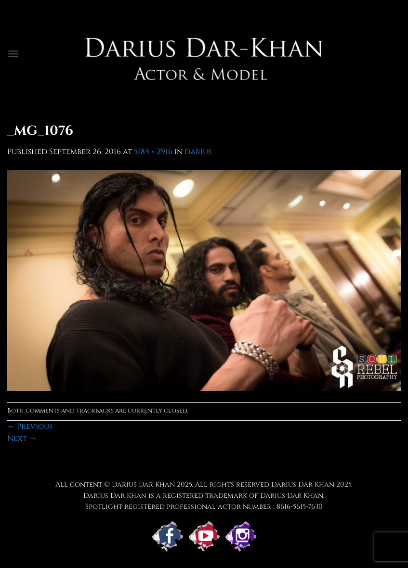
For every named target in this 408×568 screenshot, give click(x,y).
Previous (30, 426)
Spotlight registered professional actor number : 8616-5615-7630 (204, 506)
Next (22, 438)
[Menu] (13, 53)
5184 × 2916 (153, 151)
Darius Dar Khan (302, 484)
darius (197, 151)
